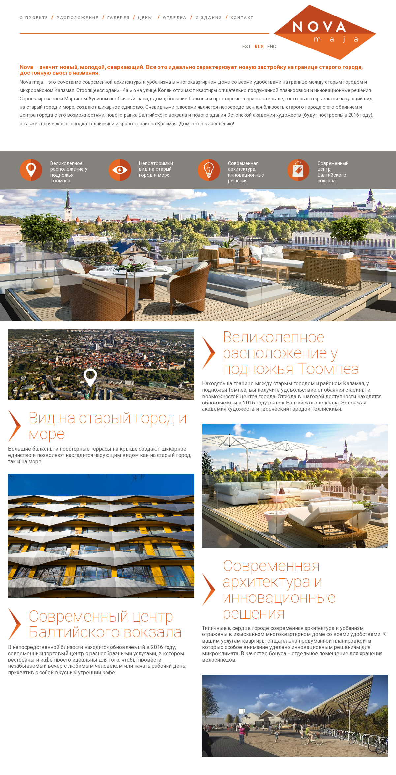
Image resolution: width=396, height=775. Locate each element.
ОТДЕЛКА (175, 18)
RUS (260, 46)
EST (247, 46)
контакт (242, 18)
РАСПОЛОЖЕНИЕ (78, 18)
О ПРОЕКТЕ (34, 18)
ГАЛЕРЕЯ (118, 18)
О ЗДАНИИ (209, 18)
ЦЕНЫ (146, 18)
